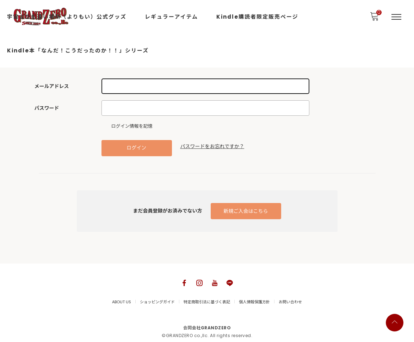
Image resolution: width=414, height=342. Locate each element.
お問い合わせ (290, 302)
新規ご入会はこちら (246, 211)
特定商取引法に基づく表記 (207, 302)
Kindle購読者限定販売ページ (257, 16)
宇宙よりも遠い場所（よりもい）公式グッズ (66, 16)
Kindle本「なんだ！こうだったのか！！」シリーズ (78, 50)
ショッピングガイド (157, 302)
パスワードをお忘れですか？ (212, 146)
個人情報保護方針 (254, 302)
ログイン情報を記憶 (128, 126)
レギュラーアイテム (171, 16)
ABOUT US (121, 302)
